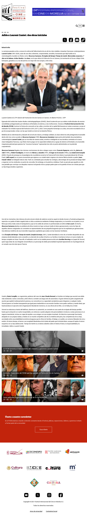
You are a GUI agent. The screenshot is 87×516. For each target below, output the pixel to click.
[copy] (83, 40)
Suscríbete (44, 430)
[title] (14, 457)
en (80, 26)
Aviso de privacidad (36, 511)
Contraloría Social (51, 511)
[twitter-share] (65, 41)
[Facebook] (61, 497)
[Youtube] (26, 497)
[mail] (77, 41)
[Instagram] (49, 497)
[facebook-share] (71, 41)
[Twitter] (38, 497)
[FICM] (13, 12)
